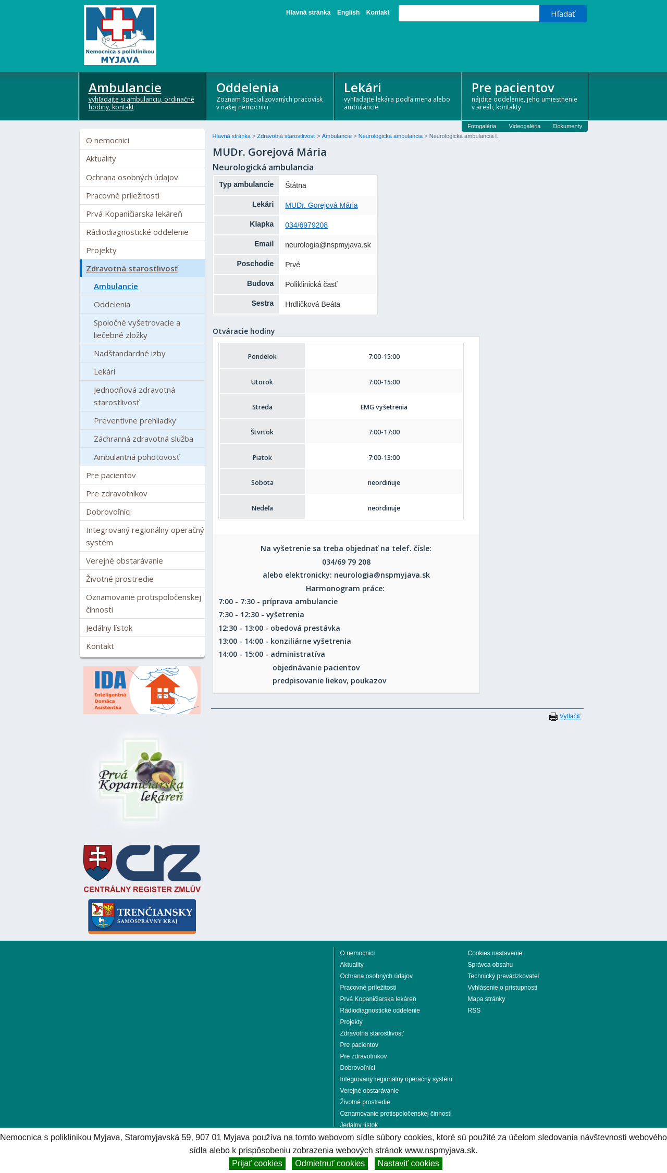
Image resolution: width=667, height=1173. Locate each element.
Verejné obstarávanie (124, 560)
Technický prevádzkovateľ (504, 976)
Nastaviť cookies (408, 1163)
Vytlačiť (570, 716)
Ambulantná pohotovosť (136, 457)
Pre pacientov (526, 95)
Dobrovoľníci (108, 511)
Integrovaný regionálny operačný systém (145, 536)
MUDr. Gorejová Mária (321, 205)
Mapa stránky (486, 999)
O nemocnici (107, 140)
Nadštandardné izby (130, 353)
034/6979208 (306, 225)
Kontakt (378, 12)
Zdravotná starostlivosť (132, 268)
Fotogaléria (481, 126)
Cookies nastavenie (495, 953)
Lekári (398, 95)
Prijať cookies (257, 1163)
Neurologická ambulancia (392, 136)
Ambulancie (143, 95)
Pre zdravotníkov (116, 493)
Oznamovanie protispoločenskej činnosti (143, 603)
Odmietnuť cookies (330, 1163)
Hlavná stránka (308, 12)
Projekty (101, 250)
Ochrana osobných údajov (132, 177)
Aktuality (101, 158)
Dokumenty (568, 126)
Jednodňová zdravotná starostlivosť (134, 395)
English (348, 12)
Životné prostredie (120, 578)
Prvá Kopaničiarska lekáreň (134, 213)
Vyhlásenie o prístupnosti (503, 987)
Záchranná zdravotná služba (143, 438)
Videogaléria (525, 126)
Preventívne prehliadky (135, 420)
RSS (474, 1010)
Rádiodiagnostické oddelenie (137, 232)
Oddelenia (270, 95)
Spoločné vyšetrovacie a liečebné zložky (137, 328)
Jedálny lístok (109, 627)
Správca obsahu (490, 964)
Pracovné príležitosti (122, 195)
